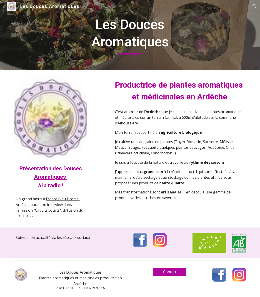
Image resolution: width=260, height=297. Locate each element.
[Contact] (169, 272)
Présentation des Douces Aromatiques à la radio (51, 177)
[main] (130, 35)
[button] (254, 6)
